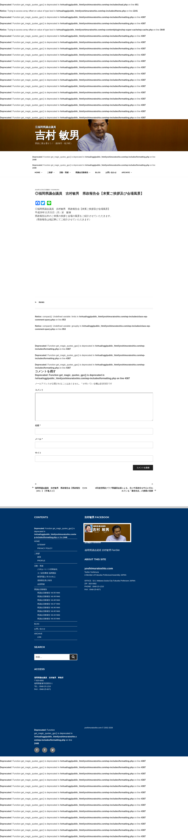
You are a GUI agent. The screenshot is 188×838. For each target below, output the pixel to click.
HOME (39, 172)
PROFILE (41, 561)
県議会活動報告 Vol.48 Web (48, 600)
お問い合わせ (110, 172)
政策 (39, 557)
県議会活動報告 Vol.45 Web (48, 611)
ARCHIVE (127, 172)
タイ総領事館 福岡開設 (46, 573)
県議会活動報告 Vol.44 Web (48, 615)
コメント (39, 390)
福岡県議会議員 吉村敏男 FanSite (102, 550)
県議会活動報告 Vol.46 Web (48, 607)
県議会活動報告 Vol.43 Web (48, 619)
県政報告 (41, 302)
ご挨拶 (51, 172)
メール (39, 439)
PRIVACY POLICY (44, 548)
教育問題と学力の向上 (46, 577)
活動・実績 (65, 172)
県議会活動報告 (83, 172)
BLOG (97, 172)
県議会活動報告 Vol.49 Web (48, 596)
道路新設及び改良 (44, 580)
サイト (38, 453)
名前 (38, 425)
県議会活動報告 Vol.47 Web (48, 604)
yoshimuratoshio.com (93, 728)
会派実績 (41, 584)
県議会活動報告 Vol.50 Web (48, 593)
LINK (39, 637)
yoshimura (55, 189)
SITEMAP (41, 545)
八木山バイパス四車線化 (47, 569)
